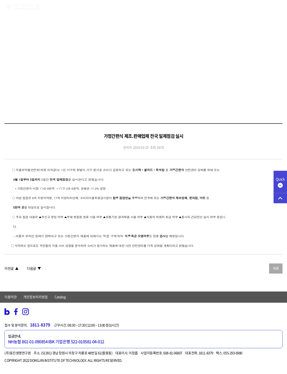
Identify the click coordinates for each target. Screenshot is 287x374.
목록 (276, 268)
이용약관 (10, 296)
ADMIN (277, 8)
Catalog (60, 296)
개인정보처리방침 (35, 296)
